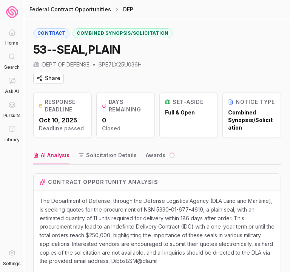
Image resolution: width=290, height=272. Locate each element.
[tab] (51, 155)
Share (48, 78)
